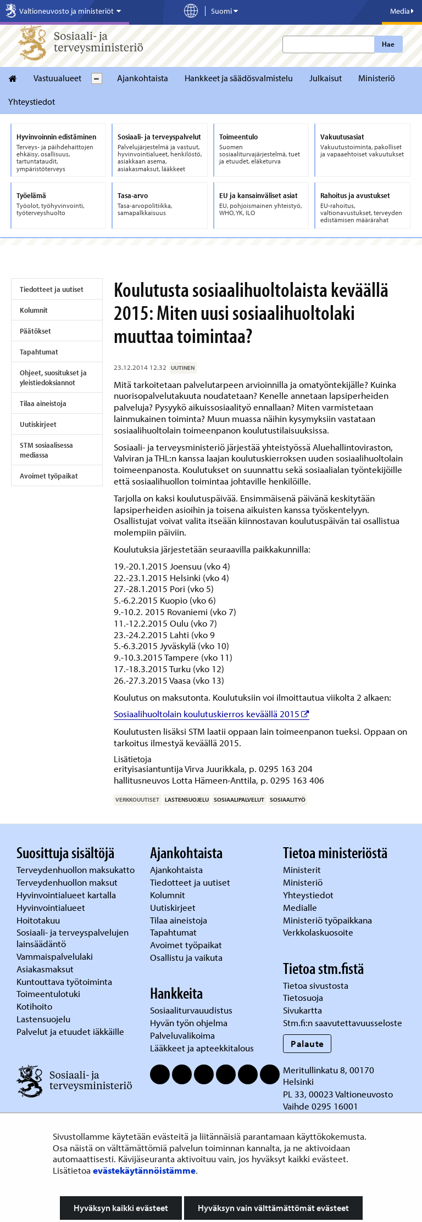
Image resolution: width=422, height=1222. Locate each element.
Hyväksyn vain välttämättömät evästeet (273, 1207)
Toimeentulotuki (49, 993)
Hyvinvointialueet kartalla (67, 894)
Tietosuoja (303, 997)
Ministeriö (376, 77)
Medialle (301, 907)
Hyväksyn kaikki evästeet (121, 1207)
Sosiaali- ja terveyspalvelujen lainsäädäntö (72, 937)
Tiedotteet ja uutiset (52, 289)
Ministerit (303, 869)
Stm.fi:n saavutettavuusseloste (342, 1022)
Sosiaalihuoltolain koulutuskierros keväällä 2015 (211, 713)
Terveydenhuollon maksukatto (76, 869)
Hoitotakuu (39, 920)
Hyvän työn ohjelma (188, 1022)
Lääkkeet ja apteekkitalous (202, 1048)
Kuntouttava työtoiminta (64, 981)
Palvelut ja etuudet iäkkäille (70, 1031)
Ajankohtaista (142, 77)
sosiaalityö (288, 799)
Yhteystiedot (31, 101)
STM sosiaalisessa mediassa (46, 450)
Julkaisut (325, 77)
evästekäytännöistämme (144, 1170)
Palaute (307, 1043)
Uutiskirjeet (38, 424)
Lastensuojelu (44, 1018)
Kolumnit (34, 310)
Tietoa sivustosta (315, 985)
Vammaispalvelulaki (55, 956)
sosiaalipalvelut (239, 799)
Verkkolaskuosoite (319, 932)
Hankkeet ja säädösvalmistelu (239, 77)
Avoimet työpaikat (49, 476)
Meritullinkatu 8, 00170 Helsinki (328, 1075)
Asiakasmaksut (45, 969)
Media (402, 11)
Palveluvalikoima (182, 1035)
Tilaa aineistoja (43, 403)
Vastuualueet (57, 77)
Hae (388, 44)
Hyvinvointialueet (51, 907)
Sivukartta (302, 1010)
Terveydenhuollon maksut (68, 882)
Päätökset (35, 331)
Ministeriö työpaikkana (328, 920)
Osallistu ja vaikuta (186, 957)
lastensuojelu (187, 799)
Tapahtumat (39, 352)
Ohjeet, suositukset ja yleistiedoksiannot (53, 377)
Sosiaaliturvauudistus (191, 1010)
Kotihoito (34, 1006)
